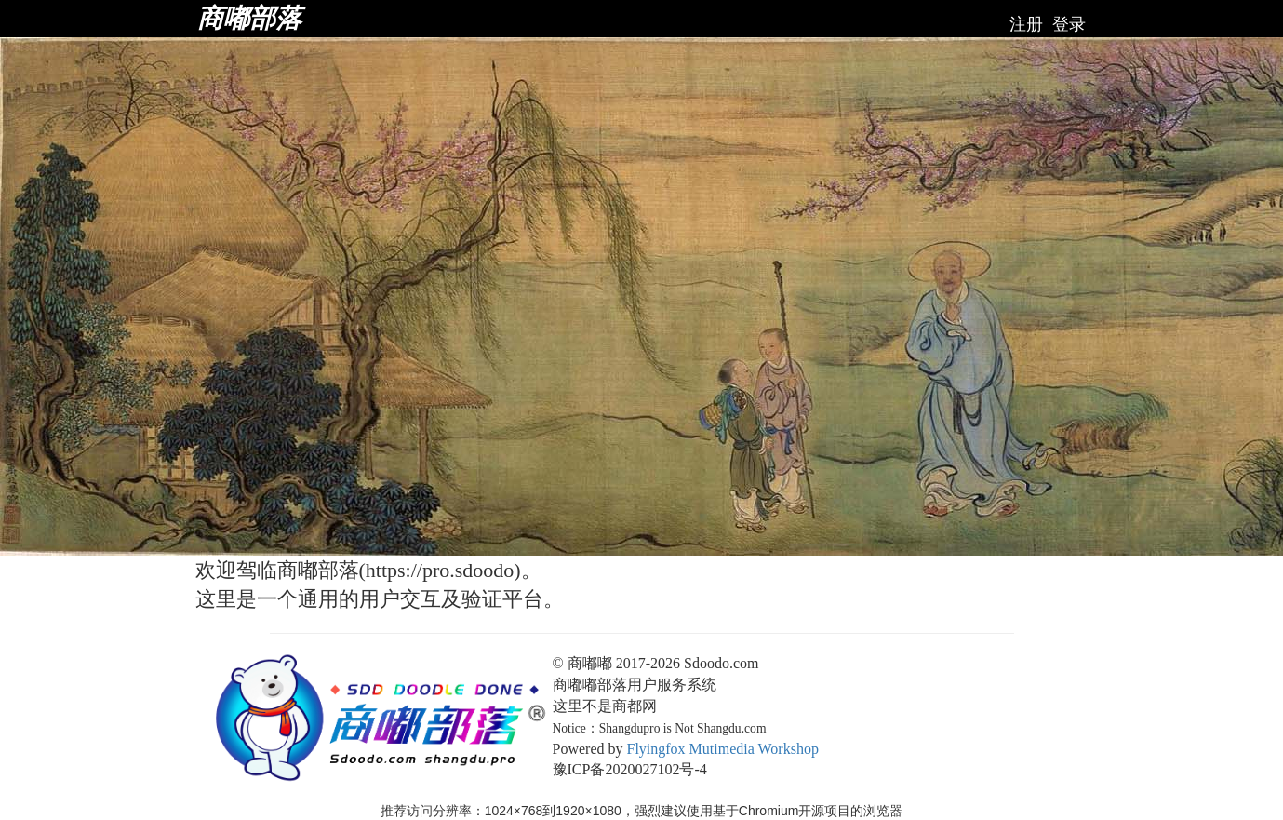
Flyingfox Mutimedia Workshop (722, 749)
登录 (1069, 24)
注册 (1026, 24)
